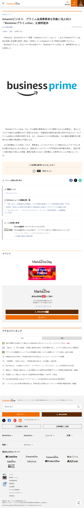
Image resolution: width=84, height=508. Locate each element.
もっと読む (8, 212)
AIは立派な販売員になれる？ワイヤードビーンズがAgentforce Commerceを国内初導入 (35, 379)
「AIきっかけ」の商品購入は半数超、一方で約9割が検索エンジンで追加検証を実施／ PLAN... (38, 204)
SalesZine (29, 436)
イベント (28, 445)
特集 (5, 445)
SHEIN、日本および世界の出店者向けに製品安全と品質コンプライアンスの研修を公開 (36, 207)
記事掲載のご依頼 (62, 426)
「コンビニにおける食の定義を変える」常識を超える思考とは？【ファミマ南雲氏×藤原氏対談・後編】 (41, 383)
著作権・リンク (13, 477)
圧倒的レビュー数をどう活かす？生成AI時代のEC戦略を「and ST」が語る (31, 374)
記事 (70, 436)
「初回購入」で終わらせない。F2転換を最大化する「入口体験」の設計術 (31, 361)
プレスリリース (11, 193)
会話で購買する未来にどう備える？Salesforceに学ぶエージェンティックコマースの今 (35, 343)
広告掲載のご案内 (21, 426)
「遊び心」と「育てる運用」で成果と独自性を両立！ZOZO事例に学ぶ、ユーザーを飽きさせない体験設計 (42, 348)
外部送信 (11, 496)
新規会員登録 (41, 312)
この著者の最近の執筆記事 (23, 236)
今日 (22, 338)
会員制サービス (18, 31)
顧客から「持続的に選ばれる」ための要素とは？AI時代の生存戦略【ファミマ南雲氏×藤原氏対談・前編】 (42, 370)
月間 (62, 338)
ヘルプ (11, 474)
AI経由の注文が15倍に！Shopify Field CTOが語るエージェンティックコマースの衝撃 (35, 356)
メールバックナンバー (42, 306)
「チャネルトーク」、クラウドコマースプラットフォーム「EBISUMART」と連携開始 (35, 210)
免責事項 (11, 483)
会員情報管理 (13, 480)
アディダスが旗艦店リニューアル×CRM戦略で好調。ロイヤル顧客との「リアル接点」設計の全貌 (39, 352)
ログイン (42, 317)
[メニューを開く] (3, 3)
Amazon (5, 31)
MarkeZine (7, 436)
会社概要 (11, 486)
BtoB (11, 31)
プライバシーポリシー (15, 493)
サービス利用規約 (14, 490)
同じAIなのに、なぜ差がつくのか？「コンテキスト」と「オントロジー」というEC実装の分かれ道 (40, 365)
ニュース (50, 436)
